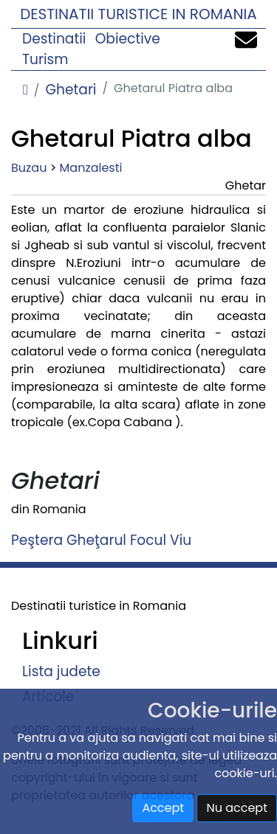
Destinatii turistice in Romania (138, 14)
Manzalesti (91, 167)
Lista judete (61, 671)
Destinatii (54, 39)
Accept (163, 807)
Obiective (127, 39)
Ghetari (70, 90)
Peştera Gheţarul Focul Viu (101, 540)
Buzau (29, 167)
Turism (45, 59)
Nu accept (236, 807)
